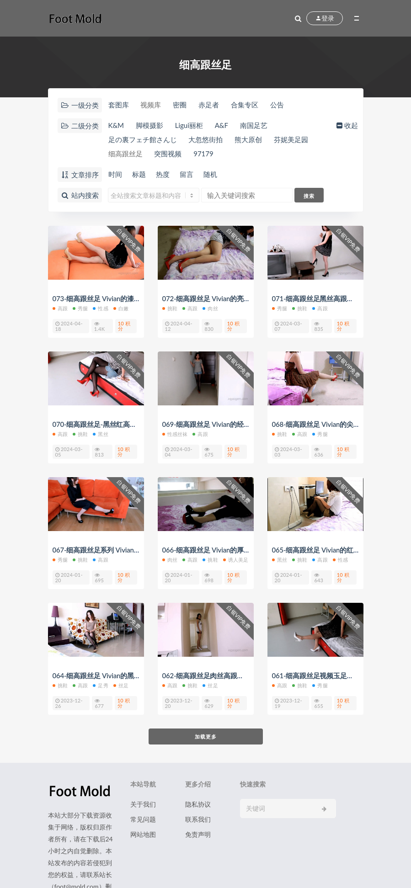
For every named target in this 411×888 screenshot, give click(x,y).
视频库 (150, 105)
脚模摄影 (149, 125)
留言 (186, 174)
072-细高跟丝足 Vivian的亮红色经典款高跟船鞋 (233, 298)
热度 (163, 174)
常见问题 (143, 819)
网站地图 (143, 834)
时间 (115, 174)
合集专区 (244, 105)
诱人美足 (236, 560)
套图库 (118, 105)
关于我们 (143, 804)
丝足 (120, 685)
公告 (277, 105)
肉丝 (210, 308)
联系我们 (198, 819)
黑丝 (100, 434)
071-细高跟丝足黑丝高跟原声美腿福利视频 (336, 298)
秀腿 (80, 308)
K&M (116, 125)
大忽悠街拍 (205, 139)
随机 (210, 174)
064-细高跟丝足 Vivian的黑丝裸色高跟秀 (114, 675)
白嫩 (120, 308)
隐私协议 (198, 804)
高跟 (60, 308)
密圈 (180, 105)
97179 (203, 153)
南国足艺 (253, 125)
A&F (221, 125)
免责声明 (198, 834)
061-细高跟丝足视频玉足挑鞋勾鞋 (323, 675)
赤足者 (208, 105)
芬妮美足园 (291, 139)
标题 (139, 174)
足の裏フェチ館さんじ (142, 139)
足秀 (100, 685)
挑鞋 (169, 308)
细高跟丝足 (125, 153)
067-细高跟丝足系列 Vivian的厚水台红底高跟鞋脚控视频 (137, 550)
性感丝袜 (175, 434)
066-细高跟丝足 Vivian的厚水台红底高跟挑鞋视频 (236, 550)
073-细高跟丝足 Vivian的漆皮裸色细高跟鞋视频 (124, 298)
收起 (346, 125)
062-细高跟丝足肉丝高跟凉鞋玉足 (213, 675)
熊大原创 (248, 139)
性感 (100, 308)
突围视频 (167, 153)
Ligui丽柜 (189, 125)
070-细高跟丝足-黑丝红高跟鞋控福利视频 (115, 424)
